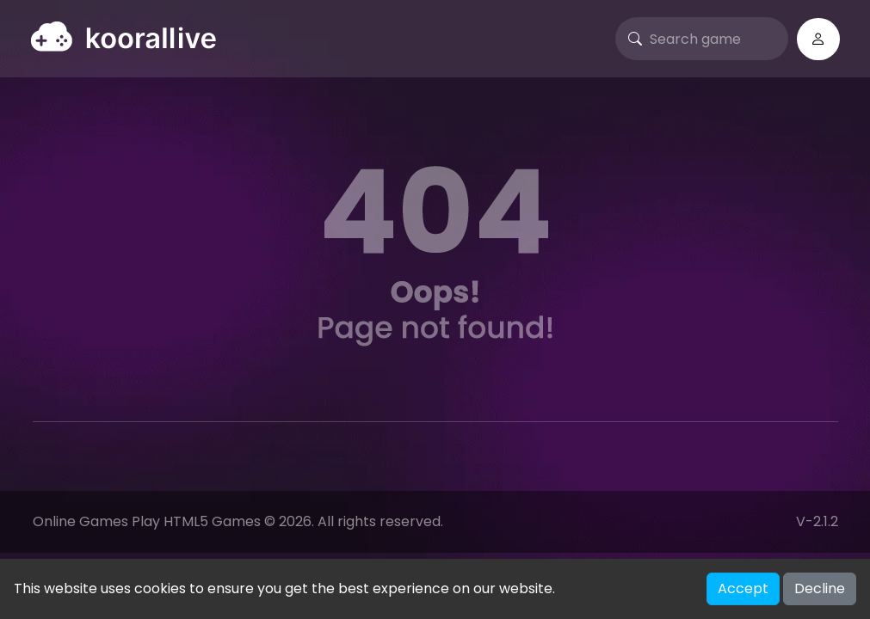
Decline (819, 588)
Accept (743, 588)
